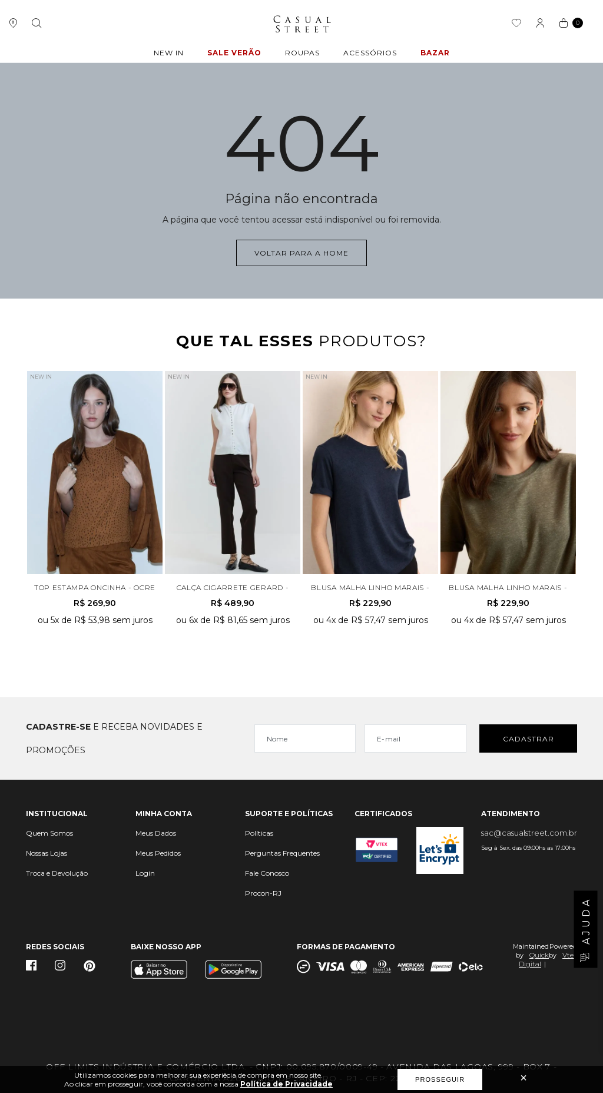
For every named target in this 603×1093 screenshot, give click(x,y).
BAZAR (435, 52)
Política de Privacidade (286, 1083)
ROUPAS (302, 52)
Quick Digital (534, 959)
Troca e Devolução (57, 873)
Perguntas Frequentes (282, 853)
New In (169, 52)
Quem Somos (49, 833)
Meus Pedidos (158, 853)
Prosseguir (440, 1079)
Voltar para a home (301, 253)
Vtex (569, 954)
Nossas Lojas (46, 853)
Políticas (259, 833)
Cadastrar (528, 738)
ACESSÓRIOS (370, 52)
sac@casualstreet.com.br (529, 832)
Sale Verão (234, 52)
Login (145, 873)
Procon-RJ (263, 893)
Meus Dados (155, 833)
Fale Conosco (267, 873)
